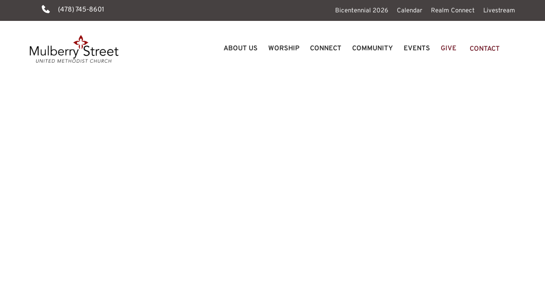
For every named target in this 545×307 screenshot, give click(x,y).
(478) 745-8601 (81, 10)
